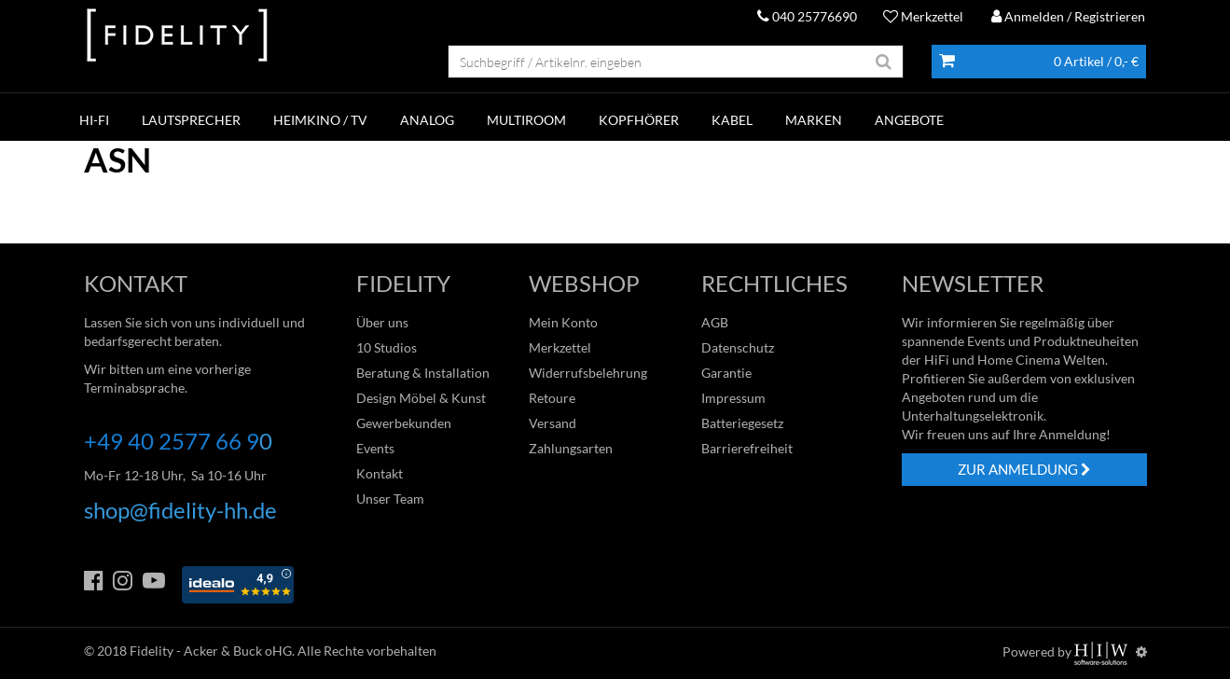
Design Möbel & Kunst (421, 398)
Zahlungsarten (571, 448)
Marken (813, 120)
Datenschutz (737, 347)
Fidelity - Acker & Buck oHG (211, 650)
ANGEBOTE (909, 120)
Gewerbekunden (403, 423)
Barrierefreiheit (747, 448)
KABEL (732, 120)
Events (375, 448)
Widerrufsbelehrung (588, 373)
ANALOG (427, 120)
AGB (714, 322)
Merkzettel (923, 16)
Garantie (726, 373)
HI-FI (94, 120)
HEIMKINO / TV (320, 120)
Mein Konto (563, 322)
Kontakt (379, 473)
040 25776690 (807, 16)
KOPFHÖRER (639, 120)
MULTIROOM (526, 120)
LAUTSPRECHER (191, 120)
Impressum (733, 398)
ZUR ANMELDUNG (1024, 469)
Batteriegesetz (742, 423)
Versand (552, 423)
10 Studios (386, 347)
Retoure (552, 398)
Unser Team (390, 498)
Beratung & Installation (423, 373)
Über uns (382, 322)
